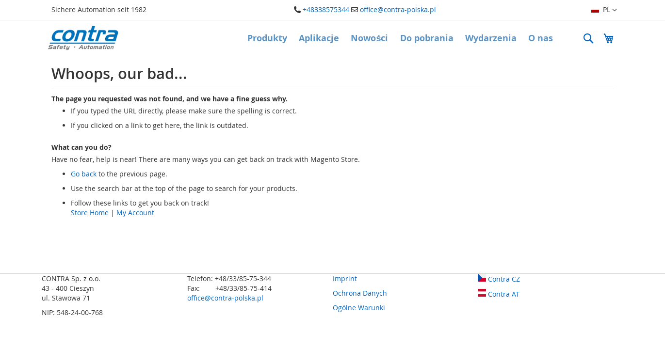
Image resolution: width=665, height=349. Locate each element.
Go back (84, 173)
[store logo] (83, 38)
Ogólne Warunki (359, 307)
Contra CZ (499, 279)
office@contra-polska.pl (398, 9)
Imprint (345, 278)
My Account (135, 212)
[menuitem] (267, 38)
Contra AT (498, 294)
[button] (604, 10)
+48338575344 (326, 9)
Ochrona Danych (360, 293)
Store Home (90, 212)
